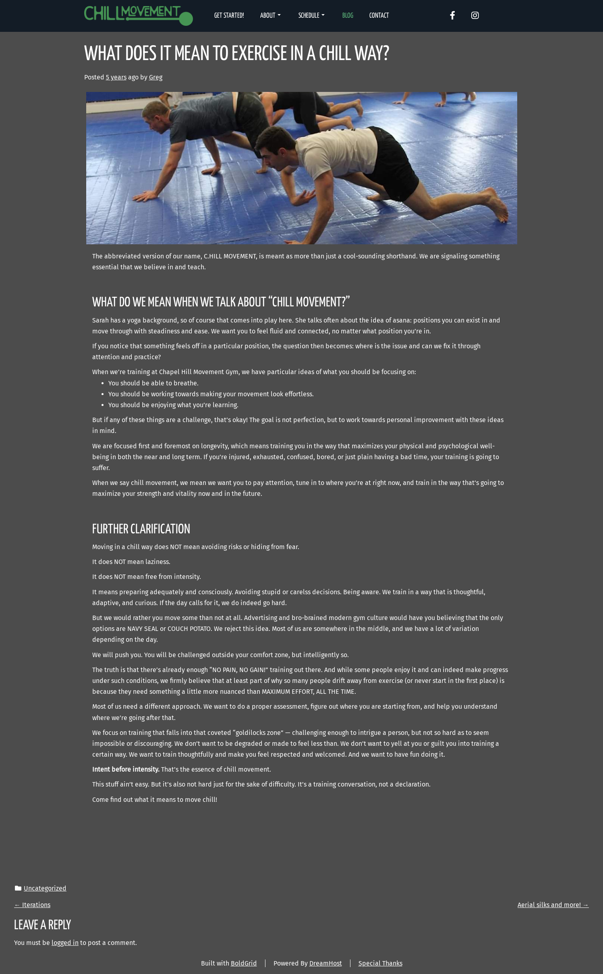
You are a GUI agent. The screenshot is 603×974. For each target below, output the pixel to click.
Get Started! (229, 15)
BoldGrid (244, 963)
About (270, 15)
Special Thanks (380, 963)
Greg (155, 77)
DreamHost (325, 963)
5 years (116, 77)
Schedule (311, 15)
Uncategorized (45, 888)
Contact (379, 15)
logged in (65, 943)
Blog (347, 15)
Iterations (32, 905)
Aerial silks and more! (553, 905)
